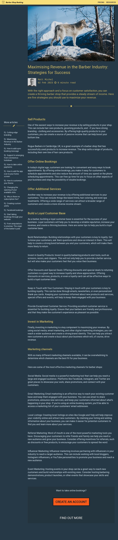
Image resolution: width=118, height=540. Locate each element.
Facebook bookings (13, 210)
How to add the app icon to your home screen (13, 173)
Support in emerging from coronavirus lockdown (14, 157)
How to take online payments (13, 165)
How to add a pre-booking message (12, 149)
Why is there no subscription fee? (12, 197)
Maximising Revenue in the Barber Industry (13, 141)
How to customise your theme (13, 181)
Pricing (101, 2)
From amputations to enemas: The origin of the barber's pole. (13, 226)
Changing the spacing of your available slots (11, 189)
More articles (11, 122)
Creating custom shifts (12, 204)
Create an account (71, 502)
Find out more (71, 518)
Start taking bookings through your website (13, 216)
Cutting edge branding (11, 133)
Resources (111, 2)
